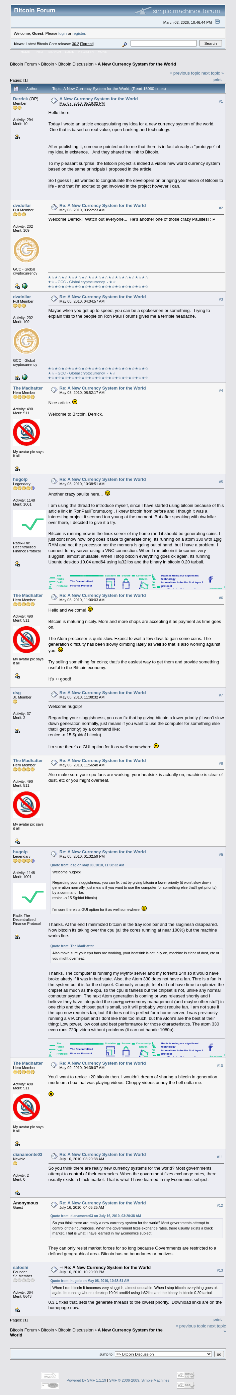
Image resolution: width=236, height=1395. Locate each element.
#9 (221, 855)
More (102, 51)
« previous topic (185, 73)
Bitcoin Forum (23, 64)
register (78, 33)
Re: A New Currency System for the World (103, 205)
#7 (221, 695)
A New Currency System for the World (137, 64)
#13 (220, 1270)
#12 (220, 1205)
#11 (220, 1157)
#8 (221, 763)
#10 (220, 1066)
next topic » (213, 73)
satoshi (20, 1267)
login (63, 33)
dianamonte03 (27, 1154)
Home (25, 51)
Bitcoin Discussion (76, 64)
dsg (17, 692)
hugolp (20, 479)
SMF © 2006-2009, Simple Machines (139, 1380)
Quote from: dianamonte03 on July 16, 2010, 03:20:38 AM (96, 1216)
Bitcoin (47, 64)
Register (86, 51)
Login (69, 51)
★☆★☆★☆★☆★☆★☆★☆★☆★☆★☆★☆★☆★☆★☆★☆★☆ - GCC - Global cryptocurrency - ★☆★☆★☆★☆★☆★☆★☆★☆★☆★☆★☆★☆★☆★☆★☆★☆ (98, 282)
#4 (221, 391)
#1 (221, 101)
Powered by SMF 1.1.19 (86, 1380)
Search (55, 51)
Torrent (87, 44)
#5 (221, 482)
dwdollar (22, 205)
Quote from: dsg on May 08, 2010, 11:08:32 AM (87, 865)
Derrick (20, 98)
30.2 (75, 44)
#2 (221, 208)
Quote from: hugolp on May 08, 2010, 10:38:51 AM (90, 1281)
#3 (221, 299)
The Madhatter (28, 388)
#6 (221, 598)
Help (40, 51)
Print (218, 80)
